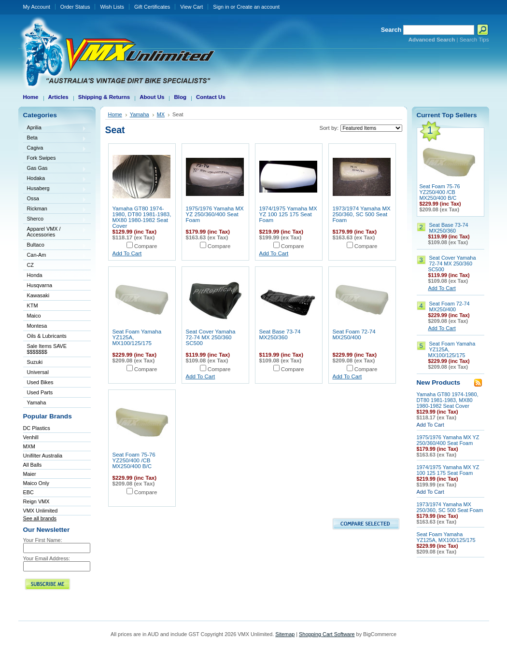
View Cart (191, 7)
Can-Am (55, 255)
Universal (55, 372)
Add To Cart (127, 253)
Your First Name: (42, 540)
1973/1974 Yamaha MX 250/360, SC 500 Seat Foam (362, 214)
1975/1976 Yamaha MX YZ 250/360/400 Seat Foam (215, 214)
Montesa (55, 326)
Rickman (55, 209)
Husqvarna (55, 286)
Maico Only (36, 483)
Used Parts (40, 392)
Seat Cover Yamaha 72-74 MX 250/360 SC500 (211, 337)
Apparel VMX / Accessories (55, 231)
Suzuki (55, 362)
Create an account (258, 7)
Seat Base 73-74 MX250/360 (280, 334)
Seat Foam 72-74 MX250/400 (354, 334)
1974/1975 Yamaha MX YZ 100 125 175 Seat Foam (288, 214)
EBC (28, 492)
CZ (55, 265)
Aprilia (55, 128)
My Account (36, 7)
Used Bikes (40, 382)
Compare (145, 246)
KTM (55, 306)
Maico (55, 316)
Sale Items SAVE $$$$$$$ (47, 349)
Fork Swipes (41, 158)
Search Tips (474, 39)
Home (115, 114)
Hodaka (55, 178)
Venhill (31, 437)
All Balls (32, 465)
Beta (55, 138)
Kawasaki (55, 296)
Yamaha (55, 403)
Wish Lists (112, 7)
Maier (29, 474)
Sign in (221, 7)
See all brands (40, 518)
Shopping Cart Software (326, 634)
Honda (55, 275)
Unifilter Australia (43, 455)
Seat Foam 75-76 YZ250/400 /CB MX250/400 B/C (134, 460)
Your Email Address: (46, 558)
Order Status (75, 7)
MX (161, 114)
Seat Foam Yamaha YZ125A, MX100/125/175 (446, 537)
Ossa (55, 199)
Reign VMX (36, 501)
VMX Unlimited (40, 510)
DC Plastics (36, 428)
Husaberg (55, 189)
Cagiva (55, 148)
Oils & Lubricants (47, 336)
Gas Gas (55, 168)
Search (391, 29)
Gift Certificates (152, 7)
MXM (29, 446)
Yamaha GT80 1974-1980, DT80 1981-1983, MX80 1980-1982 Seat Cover (142, 217)
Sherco (55, 219)
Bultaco (55, 245)
